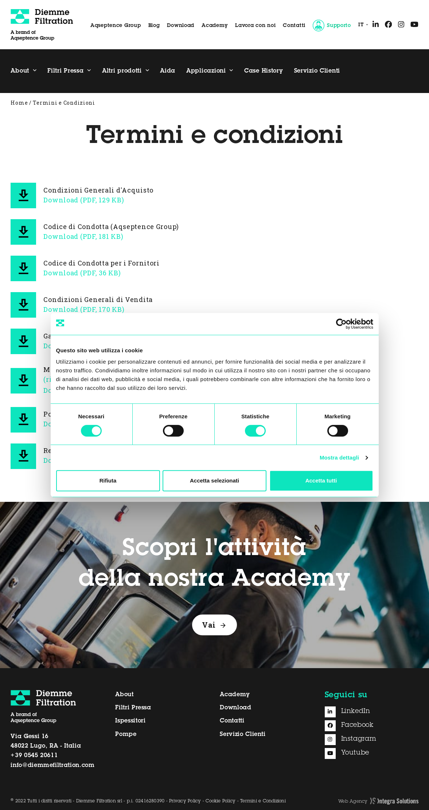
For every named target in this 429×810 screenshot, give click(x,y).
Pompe (125, 734)
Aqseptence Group (115, 25)
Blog (154, 25)
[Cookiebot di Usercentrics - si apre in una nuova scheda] (341, 323)
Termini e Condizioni (263, 801)
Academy (215, 25)
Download (180, 25)
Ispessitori (130, 721)
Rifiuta (108, 480)
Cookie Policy (220, 801)
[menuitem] (362, 25)
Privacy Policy (185, 801)
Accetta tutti (321, 480)
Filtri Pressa (133, 708)
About (124, 695)
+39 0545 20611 (34, 756)
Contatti (294, 25)
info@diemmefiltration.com (52, 765)
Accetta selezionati (214, 480)
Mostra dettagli (339, 457)
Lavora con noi (255, 25)
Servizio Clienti (242, 734)
